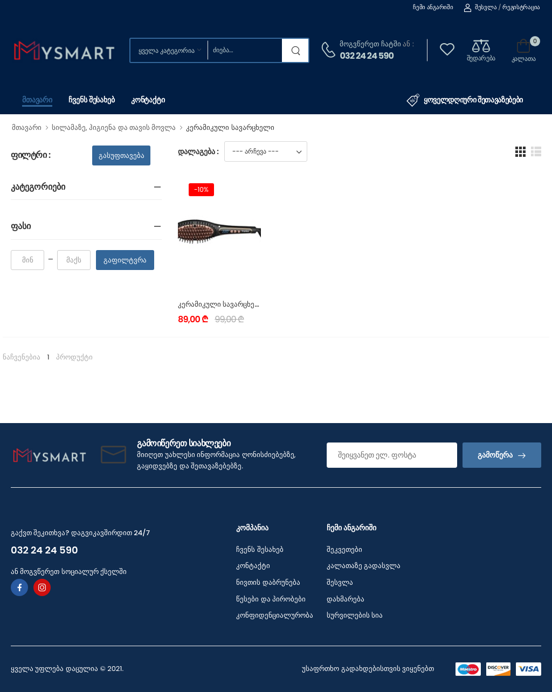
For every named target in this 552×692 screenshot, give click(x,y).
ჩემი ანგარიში (433, 7)
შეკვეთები (344, 549)
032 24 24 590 (367, 56)
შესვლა (480, 7)
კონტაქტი (148, 99)
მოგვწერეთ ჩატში (370, 44)
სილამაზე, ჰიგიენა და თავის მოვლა (114, 127)
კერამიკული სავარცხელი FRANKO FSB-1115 (252, 304)
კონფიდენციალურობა (274, 615)
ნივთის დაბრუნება (268, 582)
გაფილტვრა (125, 260)
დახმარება (345, 599)
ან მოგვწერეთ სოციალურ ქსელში (69, 571)
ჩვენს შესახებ (91, 99)
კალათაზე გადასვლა (364, 565)
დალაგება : (198, 151)
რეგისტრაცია (521, 7)
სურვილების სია (355, 615)
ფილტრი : (31, 155)
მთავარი (37, 99)
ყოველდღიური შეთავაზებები (464, 100)
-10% (201, 189)
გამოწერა (495, 454)
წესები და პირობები (271, 599)
